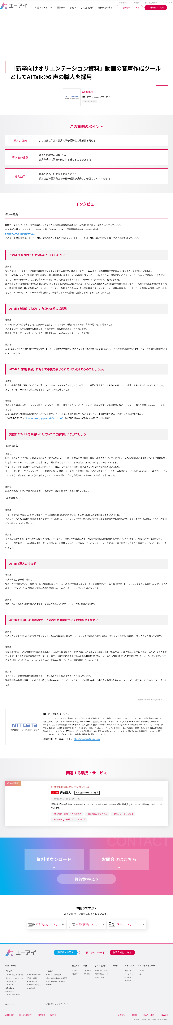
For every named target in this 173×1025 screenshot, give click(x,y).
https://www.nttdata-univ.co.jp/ (88, 739)
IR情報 (136, 2)
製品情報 (128, 980)
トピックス (129, 966)
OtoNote (49, 985)
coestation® (31, 988)
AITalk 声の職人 (32, 978)
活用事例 (87, 974)
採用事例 (128, 977)
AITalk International (33, 975)
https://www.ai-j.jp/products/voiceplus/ (45, 418)
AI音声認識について (101, 974)
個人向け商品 (152, 2)
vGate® (74, 971)
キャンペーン (129, 974)
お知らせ (128, 971)
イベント (141, 971)
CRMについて (99, 977)
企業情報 (123, 2)
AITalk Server (10, 988)
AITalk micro (10, 991)
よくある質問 (100, 966)
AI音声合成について (101, 971)
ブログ (115, 966)
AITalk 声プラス (11, 981)
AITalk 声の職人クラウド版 (14, 975)
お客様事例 (87, 971)
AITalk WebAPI (32, 981)
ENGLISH (168, 2)
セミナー (141, 974)
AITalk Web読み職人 (33, 985)
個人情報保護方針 (26, 1015)
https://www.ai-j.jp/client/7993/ (20, 233)
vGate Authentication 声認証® (56, 978)
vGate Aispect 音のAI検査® (55, 981)
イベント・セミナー (146, 966)
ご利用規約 (9, 1015)
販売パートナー (56, 1015)
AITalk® (74, 974)
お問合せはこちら (122, 952)
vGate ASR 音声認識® (53, 975)
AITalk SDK (9, 985)
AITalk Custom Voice (12, 995)
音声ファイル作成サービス (14, 978)
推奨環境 (41, 1015)
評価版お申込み (65, 952)
